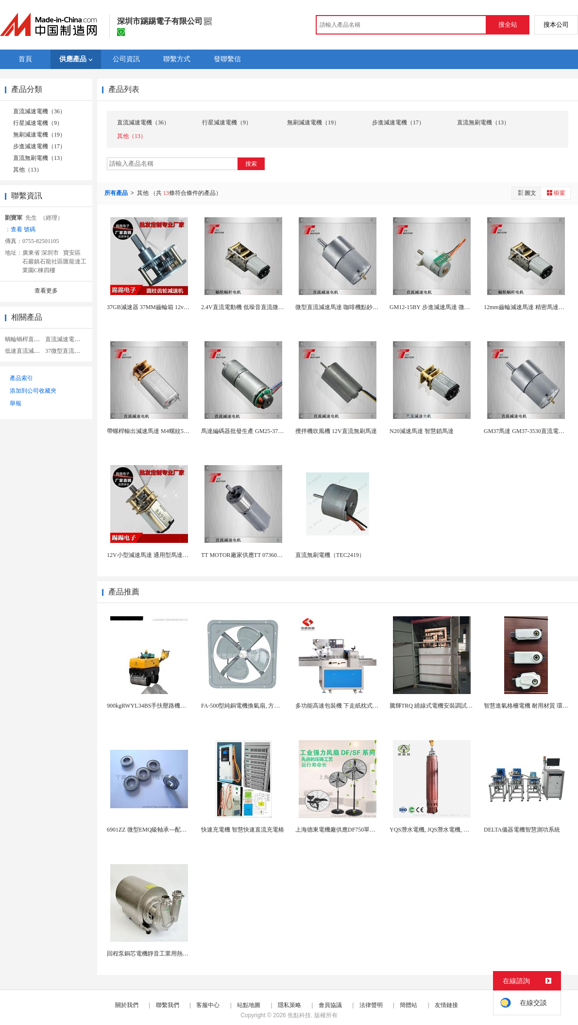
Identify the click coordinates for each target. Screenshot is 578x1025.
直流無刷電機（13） (39, 158)
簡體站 (408, 1005)
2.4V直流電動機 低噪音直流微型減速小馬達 (257, 307)
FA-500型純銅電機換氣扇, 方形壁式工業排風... (260, 705)
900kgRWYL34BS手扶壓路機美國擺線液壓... (163, 705)
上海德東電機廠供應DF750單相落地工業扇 (350, 829)
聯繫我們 (167, 1005)
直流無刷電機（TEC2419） (330, 555)
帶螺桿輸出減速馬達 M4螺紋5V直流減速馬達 (164, 431)
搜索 (251, 163)
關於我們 (126, 1005)
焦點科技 (299, 1015)
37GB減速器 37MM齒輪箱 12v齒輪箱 (154, 307)
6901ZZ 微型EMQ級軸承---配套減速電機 (158, 829)
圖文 (526, 192)
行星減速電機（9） (38, 123)
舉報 (15, 403)
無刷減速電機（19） (39, 134)
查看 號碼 (23, 229)
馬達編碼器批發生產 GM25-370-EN (245, 431)
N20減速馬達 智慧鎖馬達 (422, 431)
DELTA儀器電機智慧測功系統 (522, 829)
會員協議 (330, 1005)
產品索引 (21, 378)
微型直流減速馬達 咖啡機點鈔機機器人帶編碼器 (357, 307)
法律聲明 (371, 1005)
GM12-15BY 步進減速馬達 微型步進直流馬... (447, 307)
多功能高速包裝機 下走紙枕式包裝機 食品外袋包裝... (363, 705)
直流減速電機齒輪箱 (71, 339)
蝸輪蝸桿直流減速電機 (34, 339)
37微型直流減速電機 (71, 350)
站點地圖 (248, 1005)
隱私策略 (289, 1005)
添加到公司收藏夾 (33, 390)
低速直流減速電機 (28, 350)
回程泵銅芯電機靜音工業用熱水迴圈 (153, 953)
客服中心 (208, 1005)
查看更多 (46, 290)
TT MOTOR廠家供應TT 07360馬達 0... (249, 555)
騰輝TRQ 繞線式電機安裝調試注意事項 (440, 705)
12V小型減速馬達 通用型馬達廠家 (150, 555)
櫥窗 (555, 192)
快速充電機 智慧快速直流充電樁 (242, 829)
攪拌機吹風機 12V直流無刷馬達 (336, 431)
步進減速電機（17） (39, 146)
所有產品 (116, 193)
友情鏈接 (446, 1005)
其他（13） (27, 169)
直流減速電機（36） (39, 111)
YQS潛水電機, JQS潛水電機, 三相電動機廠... (446, 829)
